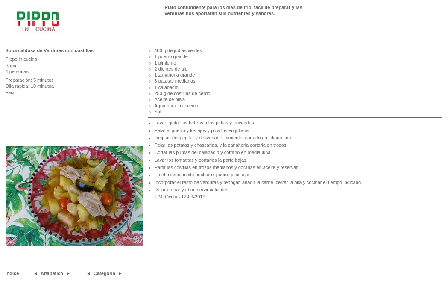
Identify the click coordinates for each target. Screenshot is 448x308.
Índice (12, 273)
